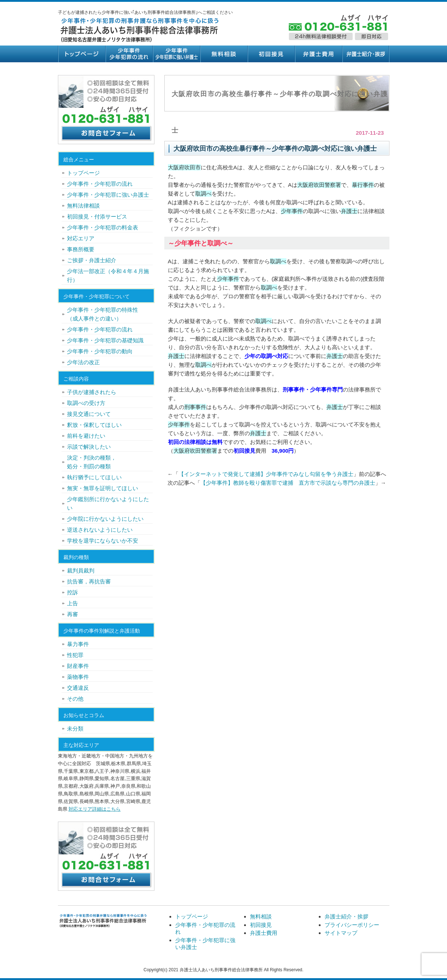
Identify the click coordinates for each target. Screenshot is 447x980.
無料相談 (223, 54)
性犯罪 (75, 655)
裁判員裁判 (80, 570)
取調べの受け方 (86, 403)
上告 (72, 603)
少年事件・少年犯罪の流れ (129, 54)
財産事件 (78, 666)
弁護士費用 (318, 54)
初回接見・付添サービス (97, 216)
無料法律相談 (83, 205)
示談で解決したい (89, 447)
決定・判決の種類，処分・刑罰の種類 (91, 461)
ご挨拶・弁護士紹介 (91, 260)
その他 (75, 699)
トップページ (81, 54)
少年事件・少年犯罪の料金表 (102, 227)
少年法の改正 (83, 362)
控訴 (72, 592)
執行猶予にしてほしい (94, 477)
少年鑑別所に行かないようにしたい (108, 503)
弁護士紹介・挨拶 (365, 54)
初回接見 (271, 54)
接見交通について (89, 414)
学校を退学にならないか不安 (102, 541)
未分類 (75, 728)
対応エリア (80, 238)
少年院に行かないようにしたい (105, 519)
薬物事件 (78, 677)
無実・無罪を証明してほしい (102, 488)
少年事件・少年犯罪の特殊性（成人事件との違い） (102, 314)
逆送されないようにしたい (100, 530)
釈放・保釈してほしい (94, 425)
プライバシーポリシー (352, 925)
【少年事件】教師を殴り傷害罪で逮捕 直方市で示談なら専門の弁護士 (287, 483)
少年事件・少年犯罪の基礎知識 (105, 340)
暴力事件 (78, 644)
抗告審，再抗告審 (89, 581)
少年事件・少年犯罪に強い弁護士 (176, 54)
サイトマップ (341, 933)
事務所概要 (80, 249)
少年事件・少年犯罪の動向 (100, 351)
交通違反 (78, 688)
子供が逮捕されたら (91, 392)
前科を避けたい (86, 436)
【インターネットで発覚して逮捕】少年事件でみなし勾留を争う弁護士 (266, 474)
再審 (72, 614)
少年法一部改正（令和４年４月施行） (108, 275)
